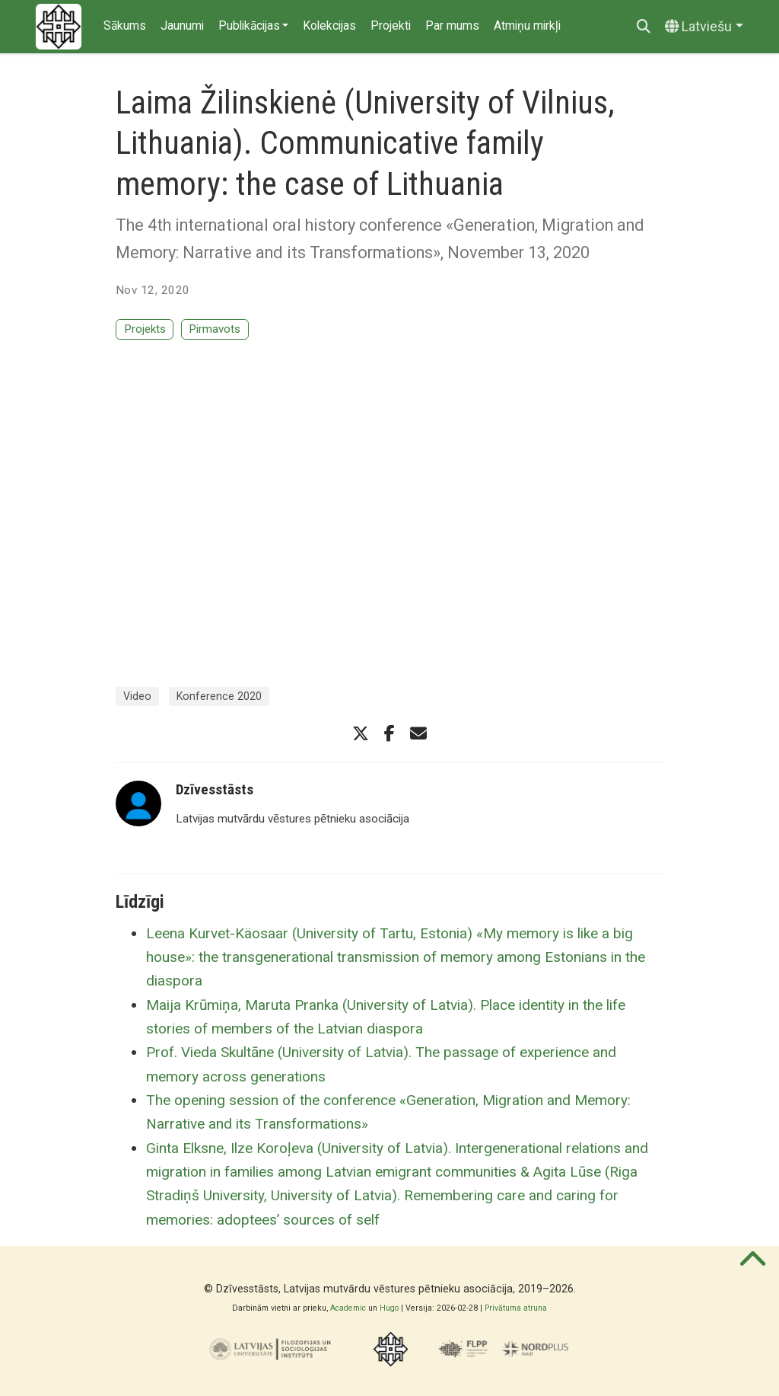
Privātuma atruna (516, 1308)
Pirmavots (214, 329)
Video (137, 696)
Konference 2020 (219, 696)
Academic (348, 1308)
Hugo (389, 1308)
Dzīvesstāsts (214, 789)
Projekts (145, 329)
